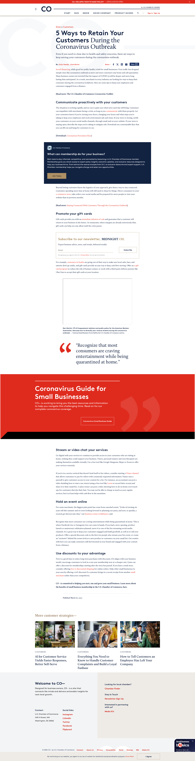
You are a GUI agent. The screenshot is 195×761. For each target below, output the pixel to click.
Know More (130, 756)
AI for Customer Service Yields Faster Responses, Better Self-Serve (51, 660)
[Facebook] (113, 64)
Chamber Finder (112, 688)
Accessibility (111, 750)
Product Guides (124, 13)
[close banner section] (189, 2)
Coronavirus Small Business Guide (97, 421)
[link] (138, 13)
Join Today (56, 176)
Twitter (66, 722)
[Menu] (36, 9)
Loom (109, 483)
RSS (137, 750)
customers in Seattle (75, 262)
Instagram (68, 714)
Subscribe (128, 250)
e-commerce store (63, 194)
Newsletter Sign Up (114, 698)
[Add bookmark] (134, 64)
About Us (90, 750)
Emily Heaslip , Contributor (69, 64)
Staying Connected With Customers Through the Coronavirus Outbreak (97, 206)
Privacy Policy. (85, 255)
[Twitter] (117, 64)
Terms (121, 750)
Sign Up (157, 13)
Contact (80, 750)
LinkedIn (67, 718)
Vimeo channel (132, 473)
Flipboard (67, 729)
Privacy (100, 750)
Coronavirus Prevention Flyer (79, 136)
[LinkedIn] (122, 64)
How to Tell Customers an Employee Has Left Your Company (137, 660)
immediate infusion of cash (93, 219)
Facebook (67, 725)
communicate (112, 111)
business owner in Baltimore (97, 514)
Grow (86, 13)
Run (76, 13)
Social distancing (63, 70)
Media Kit (109, 711)
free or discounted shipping (82, 569)
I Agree (148, 756)
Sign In (150, 13)
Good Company (102, 13)
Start (67, 13)
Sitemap (130, 750)
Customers (68, 27)
